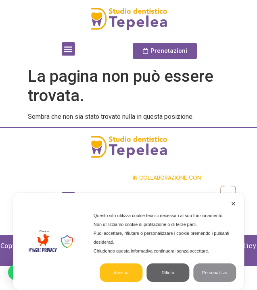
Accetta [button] (121, 272)
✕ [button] (233, 203)
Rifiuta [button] (168, 272)
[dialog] (128, 241)
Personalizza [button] (215, 272)
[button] (68, 49)
